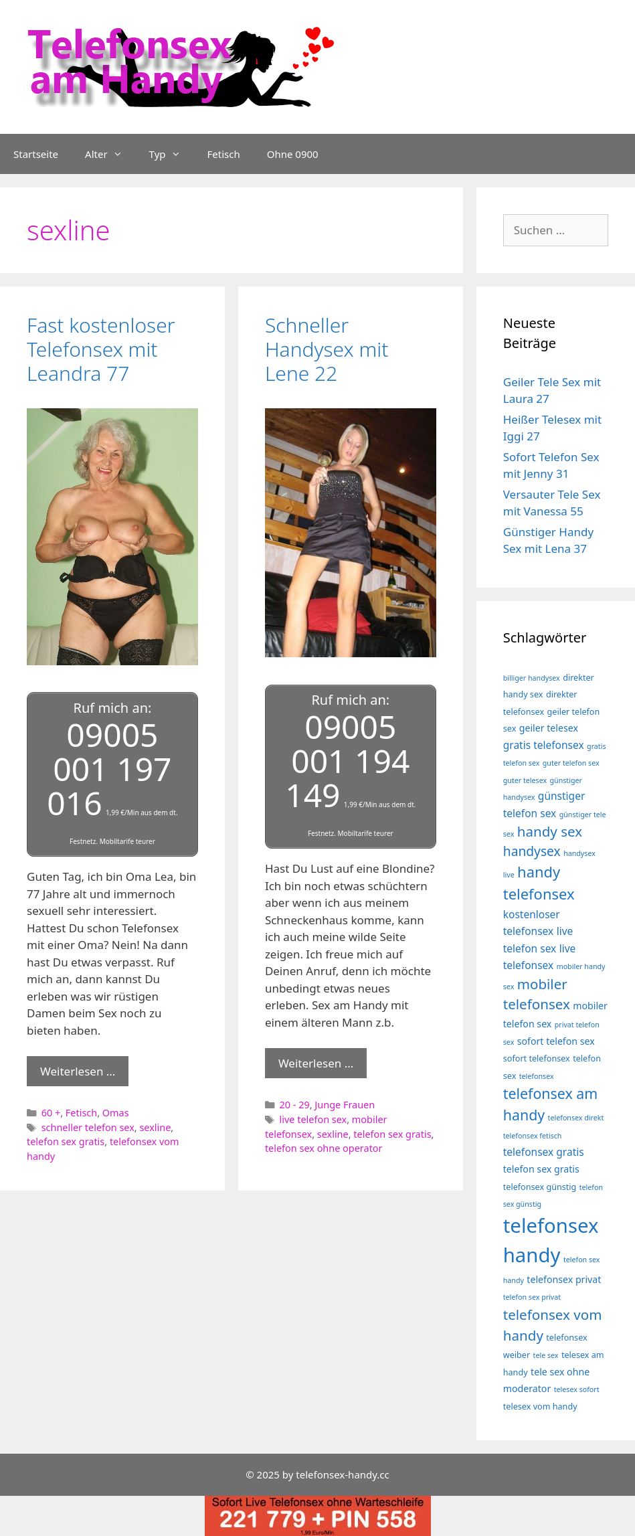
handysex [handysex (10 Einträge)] (532, 851)
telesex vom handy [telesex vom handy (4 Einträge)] (540, 1406)
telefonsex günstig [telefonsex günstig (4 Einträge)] (540, 1187)
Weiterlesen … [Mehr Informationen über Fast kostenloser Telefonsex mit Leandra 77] (77, 1069)
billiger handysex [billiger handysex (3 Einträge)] (531, 678)
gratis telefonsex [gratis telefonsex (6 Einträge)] (543, 745)
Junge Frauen (344, 1102)
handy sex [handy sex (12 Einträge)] (549, 831)
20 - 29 (295, 1102)
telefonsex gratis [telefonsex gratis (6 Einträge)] (543, 1151)
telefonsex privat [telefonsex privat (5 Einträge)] (564, 1279)
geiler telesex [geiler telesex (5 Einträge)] (548, 727)
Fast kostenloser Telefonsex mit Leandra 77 (101, 349)
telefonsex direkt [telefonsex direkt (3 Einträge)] (576, 1117)
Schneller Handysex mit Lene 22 (327, 349)
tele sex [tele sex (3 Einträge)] (546, 1355)
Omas (115, 1110)
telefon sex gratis (65, 1140)
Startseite (35, 154)
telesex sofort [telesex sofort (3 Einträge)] (577, 1389)
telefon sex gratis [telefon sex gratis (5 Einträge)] (541, 1169)
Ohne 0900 (293, 154)
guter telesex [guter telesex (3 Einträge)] (525, 780)
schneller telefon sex (87, 1125)
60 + (51, 1110)
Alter (110, 154)
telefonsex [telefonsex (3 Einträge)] (536, 1076)
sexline (155, 1125)
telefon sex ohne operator (324, 1146)
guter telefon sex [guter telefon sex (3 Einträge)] (571, 763)
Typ (171, 154)
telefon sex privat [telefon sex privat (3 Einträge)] (532, 1297)
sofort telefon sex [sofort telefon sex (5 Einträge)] (556, 1041)
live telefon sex (313, 1117)
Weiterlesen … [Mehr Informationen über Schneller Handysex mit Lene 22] (315, 1061)
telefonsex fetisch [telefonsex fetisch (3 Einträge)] (532, 1135)
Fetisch (223, 154)
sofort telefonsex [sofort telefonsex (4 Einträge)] (536, 1058)
